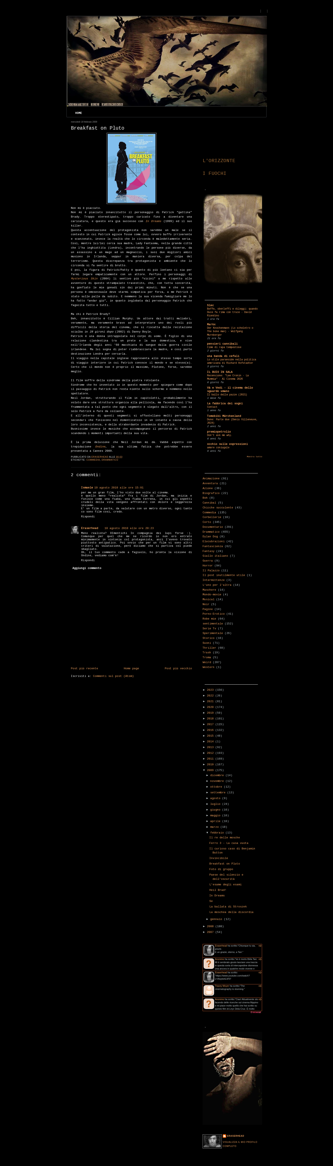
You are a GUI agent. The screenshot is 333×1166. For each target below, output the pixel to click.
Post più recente (84, 668)
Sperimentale (213, 633)
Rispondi (88, 516)
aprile (216, 821)
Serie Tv (209, 628)
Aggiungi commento (86, 568)
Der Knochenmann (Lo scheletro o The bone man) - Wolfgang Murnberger (230, 331)
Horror (208, 565)
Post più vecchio (178, 668)
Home (78, 113)
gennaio (217, 919)
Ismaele (87, 487)
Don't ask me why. (219, 435)
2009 (211, 770)
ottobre (217, 786)
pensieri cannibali (222, 343)
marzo (215, 827)
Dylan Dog (210, 536)
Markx (211, 324)
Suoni (207, 643)
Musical (208, 599)
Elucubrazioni (214, 541)
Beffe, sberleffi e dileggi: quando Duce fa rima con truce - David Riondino (232, 312)
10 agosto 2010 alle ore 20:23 (129, 528)
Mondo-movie (212, 594)
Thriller (209, 648)
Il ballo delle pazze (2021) (227, 394)
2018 (211, 718)
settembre (218, 792)
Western (208, 667)
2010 (211, 764)
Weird (207, 662)
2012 (211, 753)
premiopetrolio (219, 431)
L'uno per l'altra (217, 585)
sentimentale (213, 623)
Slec (210, 305)
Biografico (211, 493)
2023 (211, 690)
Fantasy (208, 551)
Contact (212, 407)
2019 (211, 713)
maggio (216, 815)
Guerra (208, 560)
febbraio (218, 832)
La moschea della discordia (231, 912)
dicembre (218, 775)
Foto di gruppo (221, 869)
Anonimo (219, 959)
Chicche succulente (218, 507)
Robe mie (209, 618)
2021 (211, 701)
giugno (216, 809)
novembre (218, 781)
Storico (208, 638)
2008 (211, 926)
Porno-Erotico (214, 614)
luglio (216, 804)
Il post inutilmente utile (224, 575)
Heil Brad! (217, 890)
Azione (208, 488)
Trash (207, 652)
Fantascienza (213, 546)
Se (211, 901)
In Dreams (217, 895)
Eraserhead (89, 528)
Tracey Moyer (222, 986)
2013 (211, 747)
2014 (211, 741)
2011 (211, 758)
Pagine (208, 609)
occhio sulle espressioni (227, 444)
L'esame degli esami (225, 884)
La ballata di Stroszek (228, 906)
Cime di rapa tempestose (224, 347)
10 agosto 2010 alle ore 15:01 (119, 487)
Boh (205, 498)
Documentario (213, 527)
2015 (211, 735)
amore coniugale (218, 447)
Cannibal (209, 502)
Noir (206, 604)
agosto (216, 798)
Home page (131, 668)
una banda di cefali (223, 356)
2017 (211, 724)
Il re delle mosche (224, 837)
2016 (211, 730)
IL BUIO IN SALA (220, 372)
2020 (211, 707)
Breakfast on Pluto (224, 863)
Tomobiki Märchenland (224, 416)
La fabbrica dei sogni (225, 403)
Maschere (209, 589)
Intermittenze (214, 580)
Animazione (211, 478)
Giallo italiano (215, 556)
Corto (207, 522)
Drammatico (110, 460)
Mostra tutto (254, 457)
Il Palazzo (211, 570)
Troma (207, 657)
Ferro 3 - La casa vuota (228, 843)
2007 (211, 932)
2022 (211, 695)
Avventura (210, 483)
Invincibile (218, 858)
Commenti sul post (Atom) (113, 676)
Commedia (93, 460)
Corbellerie (212, 517)
